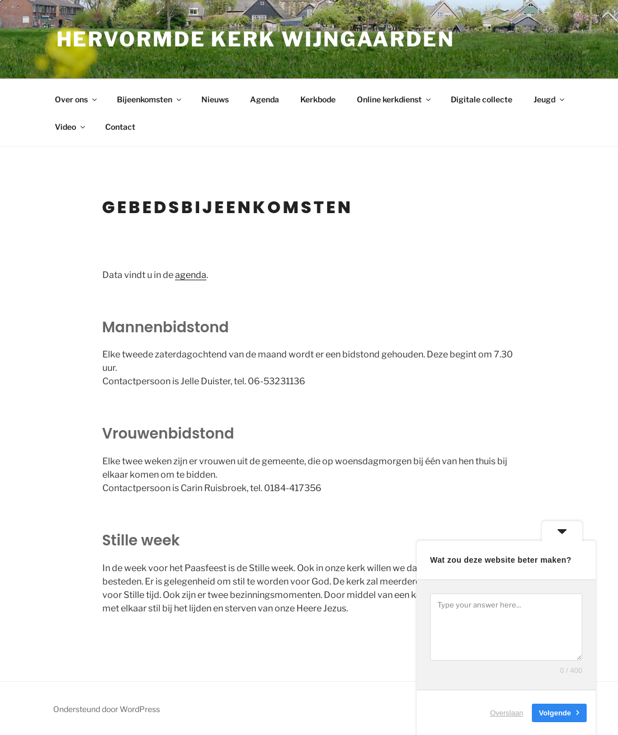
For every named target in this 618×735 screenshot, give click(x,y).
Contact (120, 126)
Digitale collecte (481, 99)
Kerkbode (318, 99)
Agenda (264, 99)
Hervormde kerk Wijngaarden (255, 39)
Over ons (76, 99)
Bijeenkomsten (150, 99)
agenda (190, 275)
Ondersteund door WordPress (106, 709)
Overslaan (506, 712)
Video (71, 126)
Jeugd (550, 99)
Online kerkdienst (394, 99)
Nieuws (215, 99)
